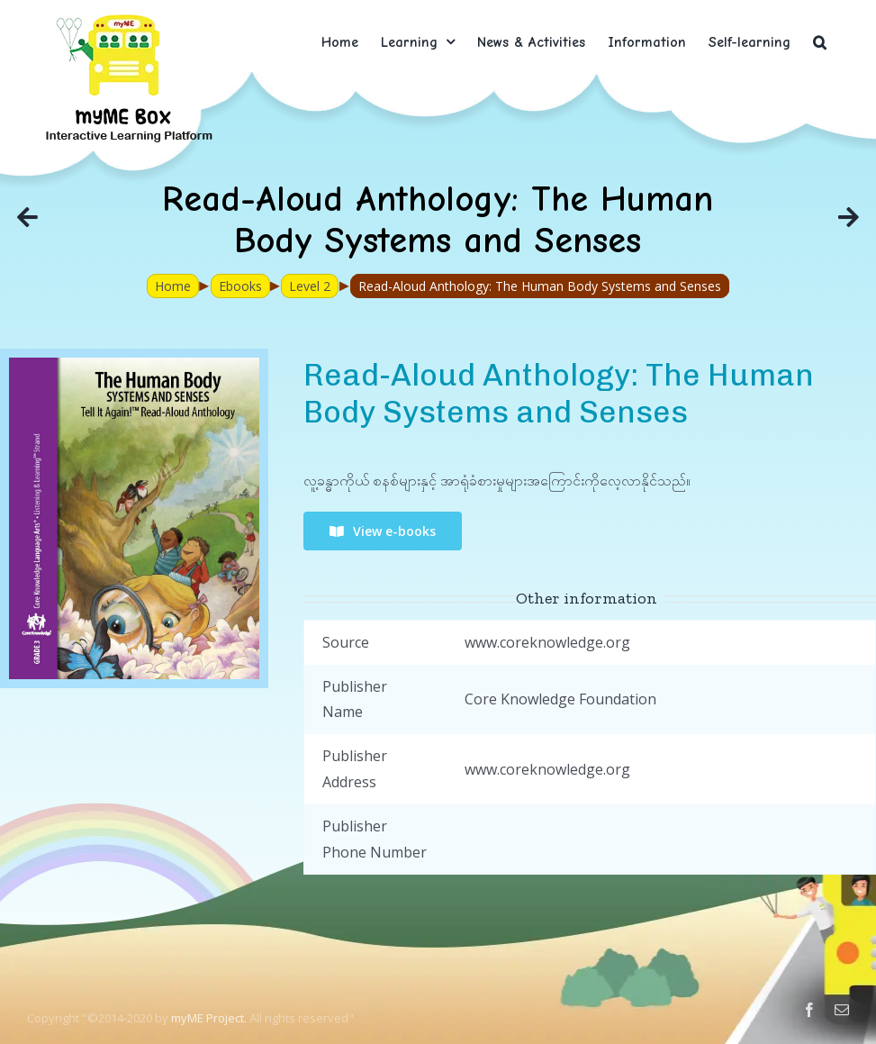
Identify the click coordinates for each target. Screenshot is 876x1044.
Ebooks (240, 286)
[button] (819, 42)
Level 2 (309, 286)
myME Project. (209, 1018)
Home (173, 286)
